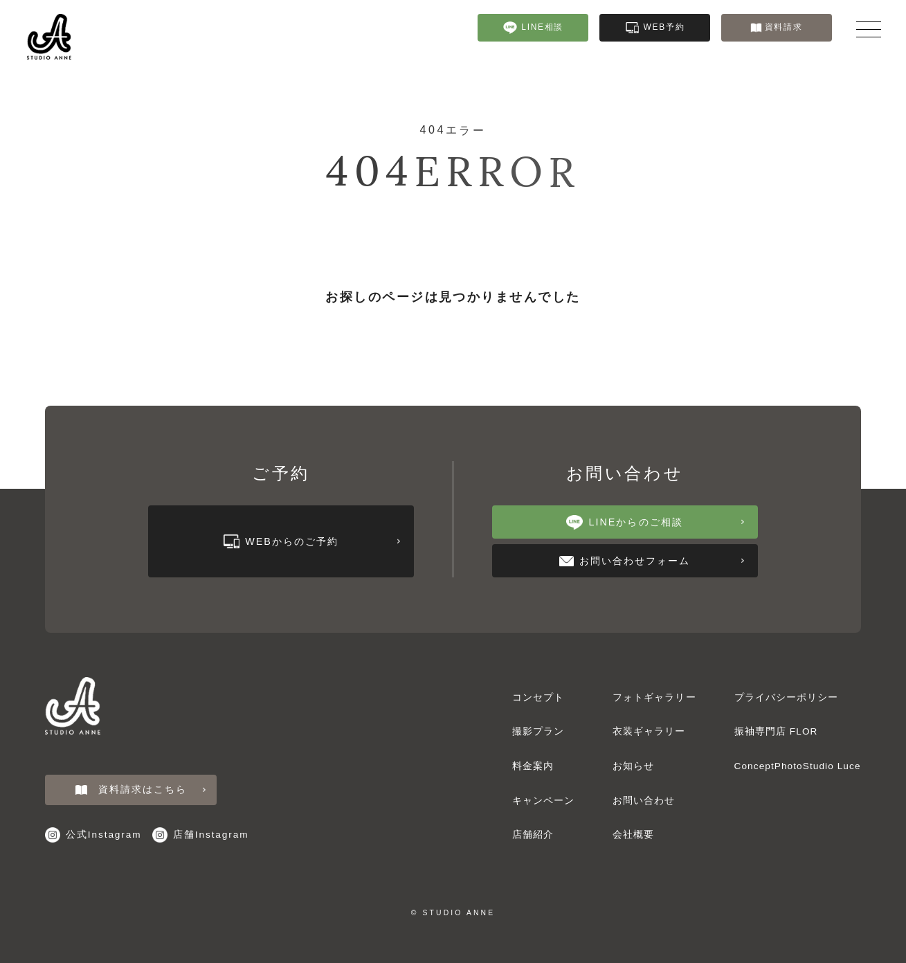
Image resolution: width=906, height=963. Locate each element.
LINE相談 (533, 27)
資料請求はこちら (140, 789)
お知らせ (633, 766)
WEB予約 (655, 27)
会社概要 (633, 834)
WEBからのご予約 (312, 541)
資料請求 (777, 27)
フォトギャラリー (884, 486)
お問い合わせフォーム (651, 560)
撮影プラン (538, 731)
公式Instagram (93, 835)
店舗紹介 (533, 834)
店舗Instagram (200, 835)
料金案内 (533, 766)
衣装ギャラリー (884, 565)
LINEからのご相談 (654, 522)
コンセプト (538, 697)
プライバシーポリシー (786, 697)
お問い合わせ (644, 800)
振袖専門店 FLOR (776, 731)
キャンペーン (543, 800)
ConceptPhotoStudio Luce (797, 766)
